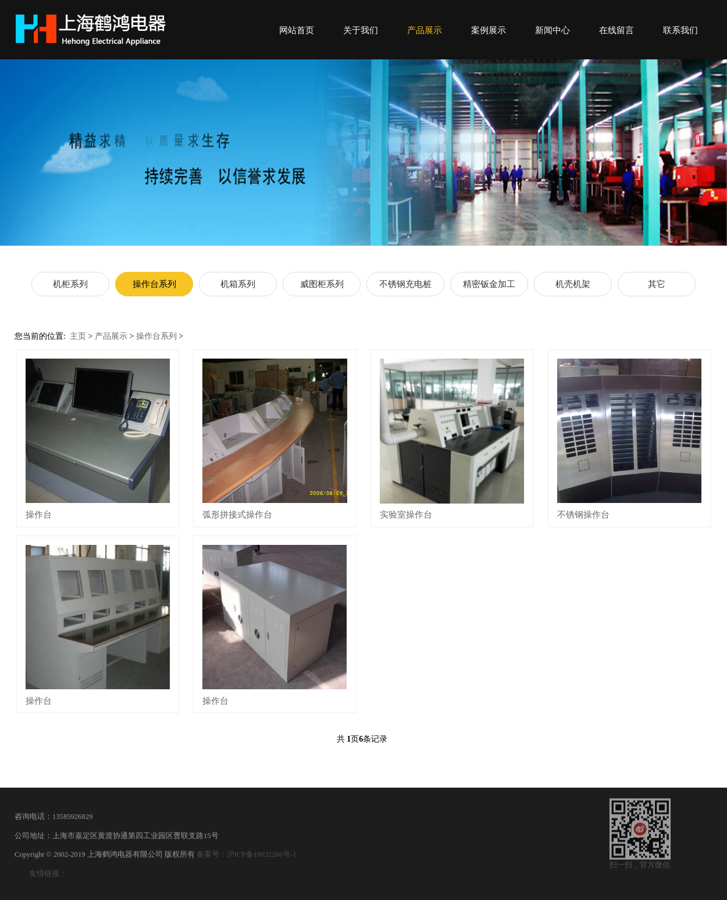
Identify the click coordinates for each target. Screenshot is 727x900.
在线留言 (616, 30)
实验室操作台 (406, 514)
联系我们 (680, 30)
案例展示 (488, 30)
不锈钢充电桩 (405, 284)
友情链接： (48, 880)
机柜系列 (70, 284)
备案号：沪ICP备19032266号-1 (246, 861)
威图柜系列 (322, 284)
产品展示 (424, 30)
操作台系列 (154, 284)
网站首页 (296, 30)
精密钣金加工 (489, 284)
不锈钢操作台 (583, 514)
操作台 (39, 514)
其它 (656, 284)
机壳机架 (572, 284)
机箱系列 (237, 284)
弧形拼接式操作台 (237, 514)
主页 (78, 336)
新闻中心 (552, 30)
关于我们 (360, 30)
